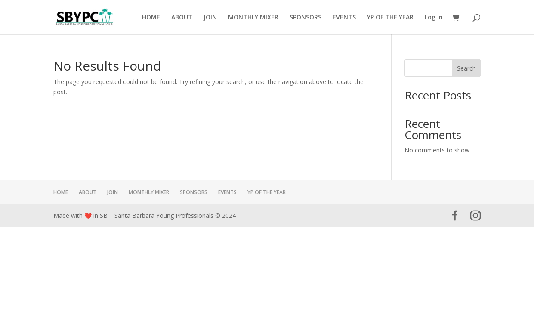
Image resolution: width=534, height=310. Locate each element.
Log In (434, 17)
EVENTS (344, 17)
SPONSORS (305, 17)
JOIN (210, 17)
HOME (151, 17)
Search (466, 68)
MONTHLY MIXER (253, 17)
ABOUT (181, 17)
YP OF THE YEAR (390, 17)
